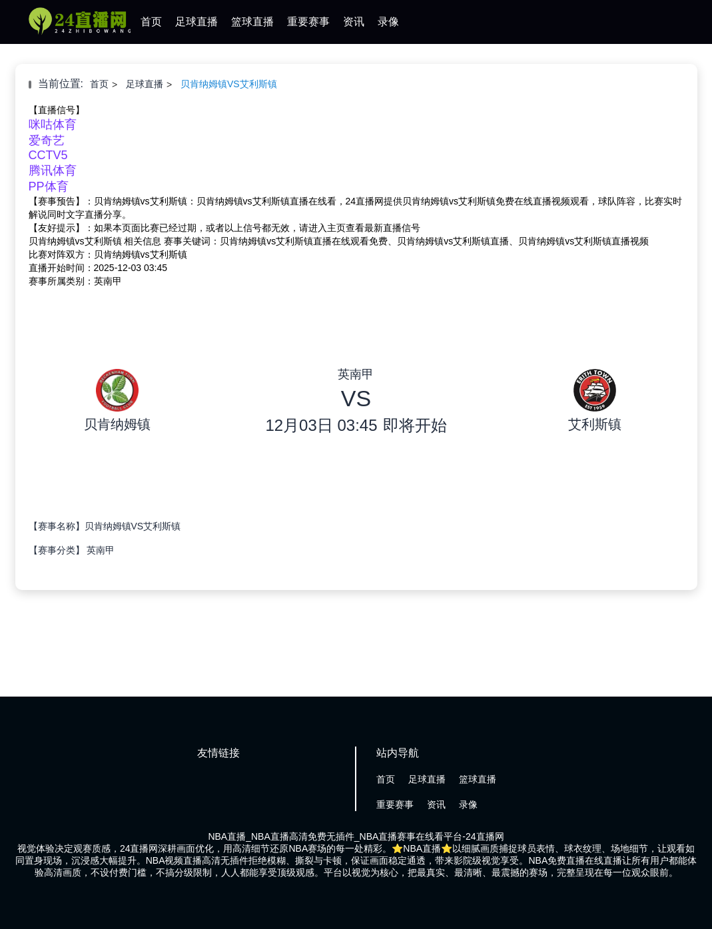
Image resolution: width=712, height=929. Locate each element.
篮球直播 (252, 21)
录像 (388, 21)
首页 (151, 21)
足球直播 (196, 21)
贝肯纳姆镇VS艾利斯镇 (228, 84)
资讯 (353, 21)
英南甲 (101, 550)
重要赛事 (308, 21)
